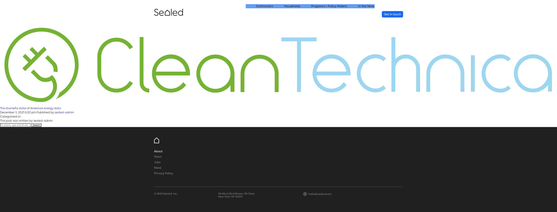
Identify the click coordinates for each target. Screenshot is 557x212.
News (157, 168)
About (158, 151)
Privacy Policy (163, 173)
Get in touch (392, 14)
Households (292, 14)
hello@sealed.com (320, 194)
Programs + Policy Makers (329, 14)
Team (158, 157)
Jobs (157, 162)
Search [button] (36, 125)
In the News (366, 14)
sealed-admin (64, 112)
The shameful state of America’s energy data (30, 108)
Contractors (264, 14)
